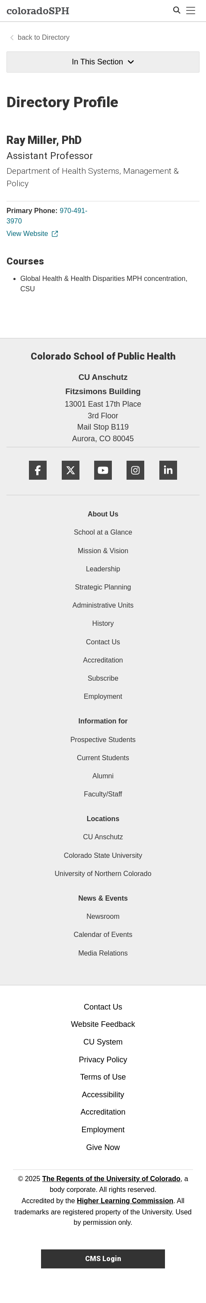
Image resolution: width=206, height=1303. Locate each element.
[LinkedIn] (168, 483)
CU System (103, 1042)
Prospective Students (103, 739)
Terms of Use (103, 1077)
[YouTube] (103, 483)
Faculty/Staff (103, 794)
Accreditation (103, 660)
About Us (103, 514)
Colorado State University (103, 855)
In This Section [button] (103, 61)
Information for (103, 721)
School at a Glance (103, 532)
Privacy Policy (103, 1059)
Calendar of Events (102, 934)
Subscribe (103, 678)
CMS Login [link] (103, 1259)
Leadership (103, 569)
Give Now (103, 1147)
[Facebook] (37, 483)
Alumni (103, 776)
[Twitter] (70, 483)
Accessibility (103, 1094)
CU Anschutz (103, 837)
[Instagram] (135, 483)
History (103, 623)
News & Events (103, 898)
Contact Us (103, 642)
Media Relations (103, 953)
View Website (31, 233)
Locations (103, 818)
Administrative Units (103, 605)
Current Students (103, 757)
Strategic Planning (103, 587)
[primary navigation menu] (191, 10)
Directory (56, 37)
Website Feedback (103, 1024)
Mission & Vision (103, 550)
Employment (103, 696)
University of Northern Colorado (102, 873)
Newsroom (102, 916)
